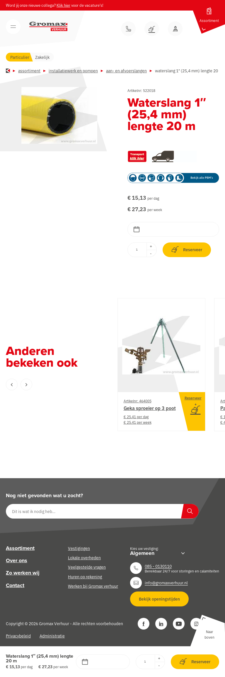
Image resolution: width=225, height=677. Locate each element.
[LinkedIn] (161, 624)
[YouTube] (179, 624)
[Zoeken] (190, 511)
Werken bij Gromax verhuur (93, 586)
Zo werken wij (23, 573)
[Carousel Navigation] (50, 384)
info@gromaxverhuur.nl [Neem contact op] (166, 583)
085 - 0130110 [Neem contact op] (158, 566)
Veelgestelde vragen (87, 567)
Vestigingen (79, 548)
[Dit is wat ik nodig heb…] (102, 511)
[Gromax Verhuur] (48, 26)
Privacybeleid (18, 636)
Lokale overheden (84, 557)
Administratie (52, 636)
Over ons (16, 560)
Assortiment (29, 70)
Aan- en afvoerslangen (126, 70)
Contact (15, 585)
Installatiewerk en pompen (73, 70)
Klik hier (63, 5)
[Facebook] (143, 624)
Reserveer (186, 249)
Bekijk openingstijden (159, 599)
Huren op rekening (85, 576)
